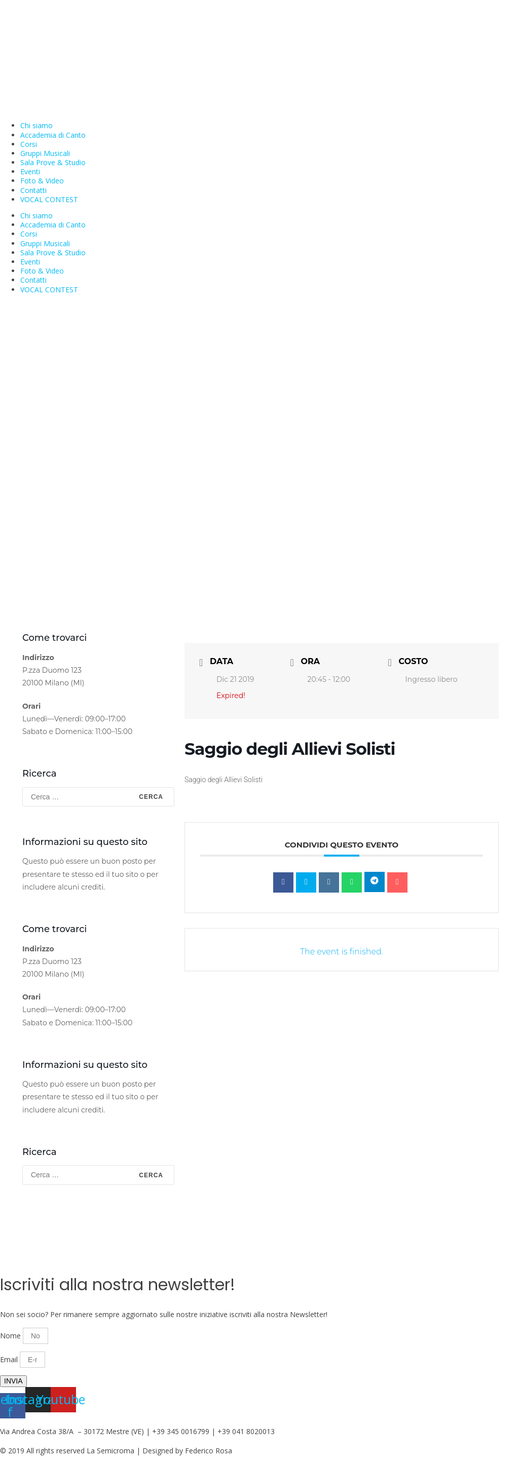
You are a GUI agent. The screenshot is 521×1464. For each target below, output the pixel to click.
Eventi (30, 171)
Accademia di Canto (53, 135)
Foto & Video (42, 180)
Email (10, 1359)
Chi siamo (36, 125)
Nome (11, 1335)
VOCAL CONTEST (49, 199)
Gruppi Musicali (45, 153)
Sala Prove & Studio (53, 162)
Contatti (33, 190)
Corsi (28, 144)
